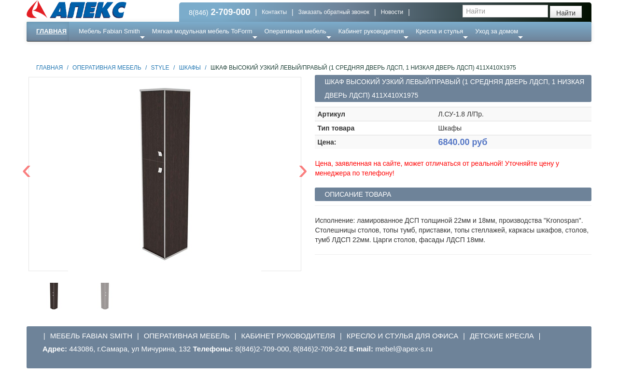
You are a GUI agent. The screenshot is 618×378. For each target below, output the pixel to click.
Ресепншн (131, 50)
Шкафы (190, 67)
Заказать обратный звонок (333, 12)
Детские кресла (502, 336)
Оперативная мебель (295, 31)
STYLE (160, 67)
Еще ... (94, 50)
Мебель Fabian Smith (109, 31)
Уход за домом (496, 31)
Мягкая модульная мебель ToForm (202, 31)
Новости (392, 12)
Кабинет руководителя (371, 31)
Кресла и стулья (439, 31)
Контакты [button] (274, 12)
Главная (51, 31)
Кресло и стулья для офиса (403, 336)
